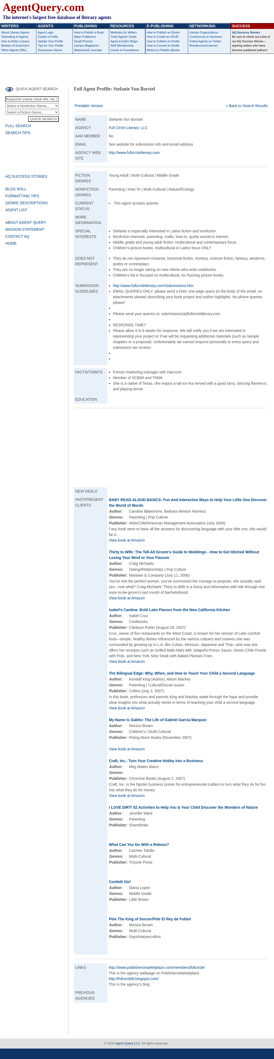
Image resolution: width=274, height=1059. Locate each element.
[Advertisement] (137, 68)
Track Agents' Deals (123, 36)
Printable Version (89, 106)
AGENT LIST (16, 210)
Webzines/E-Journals (88, 50)
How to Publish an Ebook (163, 32)
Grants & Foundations (125, 50)
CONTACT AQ (17, 236)
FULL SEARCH (18, 126)
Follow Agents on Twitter (205, 41)
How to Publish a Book (89, 32)
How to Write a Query (15, 41)
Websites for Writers (124, 32)
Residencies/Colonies (203, 45)
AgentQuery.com (43, 7)
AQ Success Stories (246, 32)
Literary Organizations (203, 32)
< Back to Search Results (247, 106)
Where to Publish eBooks (163, 50)
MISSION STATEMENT (24, 229)
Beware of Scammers (15, 45)
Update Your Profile (50, 41)
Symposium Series (50, 50)
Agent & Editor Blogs (124, 41)
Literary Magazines (86, 45)
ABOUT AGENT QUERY (25, 222)
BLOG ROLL (15, 189)
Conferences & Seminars (205, 36)
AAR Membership (122, 45)
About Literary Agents (15, 32)
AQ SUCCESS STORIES (26, 176)
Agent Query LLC (127, 1043)
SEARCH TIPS (17, 133)
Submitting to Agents (14, 36)
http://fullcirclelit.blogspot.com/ (134, 979)
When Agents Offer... (14, 50)
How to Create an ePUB (162, 36)
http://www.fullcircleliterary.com (134, 152)
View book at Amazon (127, 540)
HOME (11, 243)
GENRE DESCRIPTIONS (26, 203)
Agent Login (46, 32)
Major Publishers (85, 36)
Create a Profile (48, 36)
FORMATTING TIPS (22, 196)
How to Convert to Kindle (163, 45)
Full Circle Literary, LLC (128, 128)
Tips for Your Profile (50, 45)
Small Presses (83, 41)
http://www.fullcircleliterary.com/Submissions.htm (153, 285)
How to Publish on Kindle (163, 41)
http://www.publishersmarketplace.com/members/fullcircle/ (157, 967)
